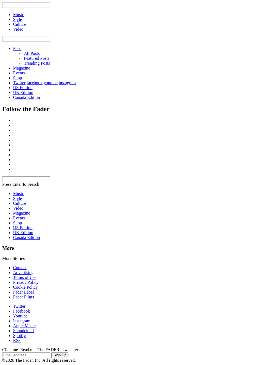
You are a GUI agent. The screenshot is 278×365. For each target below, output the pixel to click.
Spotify (19, 335)
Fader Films (23, 297)
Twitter (19, 82)
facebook (35, 82)
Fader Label (23, 292)
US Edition (23, 87)
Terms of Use (24, 277)
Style (17, 198)
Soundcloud (23, 330)
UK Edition (23, 92)
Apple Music (24, 325)
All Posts (32, 53)
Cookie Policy (25, 287)
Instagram (21, 321)
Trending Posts (37, 63)
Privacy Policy (26, 282)
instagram (67, 82)
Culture (19, 203)
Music (18, 193)
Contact (20, 267)
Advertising (23, 272)
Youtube (20, 316)
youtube (51, 82)
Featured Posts (36, 58)
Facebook (21, 311)
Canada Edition (26, 97)
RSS (17, 340)
